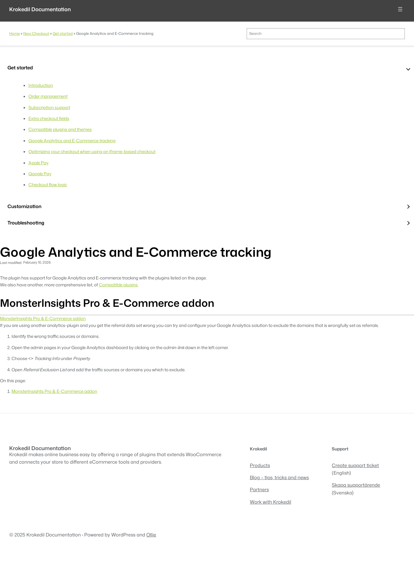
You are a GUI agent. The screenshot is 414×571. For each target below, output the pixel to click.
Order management (48, 96)
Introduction (40, 85)
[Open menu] (400, 9)
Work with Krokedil (270, 501)
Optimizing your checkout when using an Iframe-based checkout (92, 152)
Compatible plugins (118, 285)
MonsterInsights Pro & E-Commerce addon (43, 318)
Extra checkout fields (48, 118)
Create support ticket (355, 465)
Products (260, 465)
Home (14, 33)
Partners (259, 489)
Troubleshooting (25, 222)
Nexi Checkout (36, 33)
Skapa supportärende (356, 484)
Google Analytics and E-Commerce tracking (72, 141)
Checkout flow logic (47, 185)
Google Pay (39, 174)
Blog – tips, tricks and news (279, 477)
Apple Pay (38, 163)
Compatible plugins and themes (60, 129)
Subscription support (49, 107)
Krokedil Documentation (40, 9)
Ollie (151, 534)
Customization (24, 206)
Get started (63, 33)
